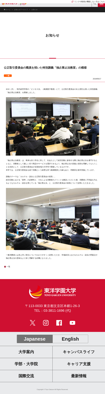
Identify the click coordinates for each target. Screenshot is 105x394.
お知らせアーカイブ (21, 9)
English (70, 339)
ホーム (8, 9)
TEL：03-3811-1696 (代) (52, 310)
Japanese (35, 339)
